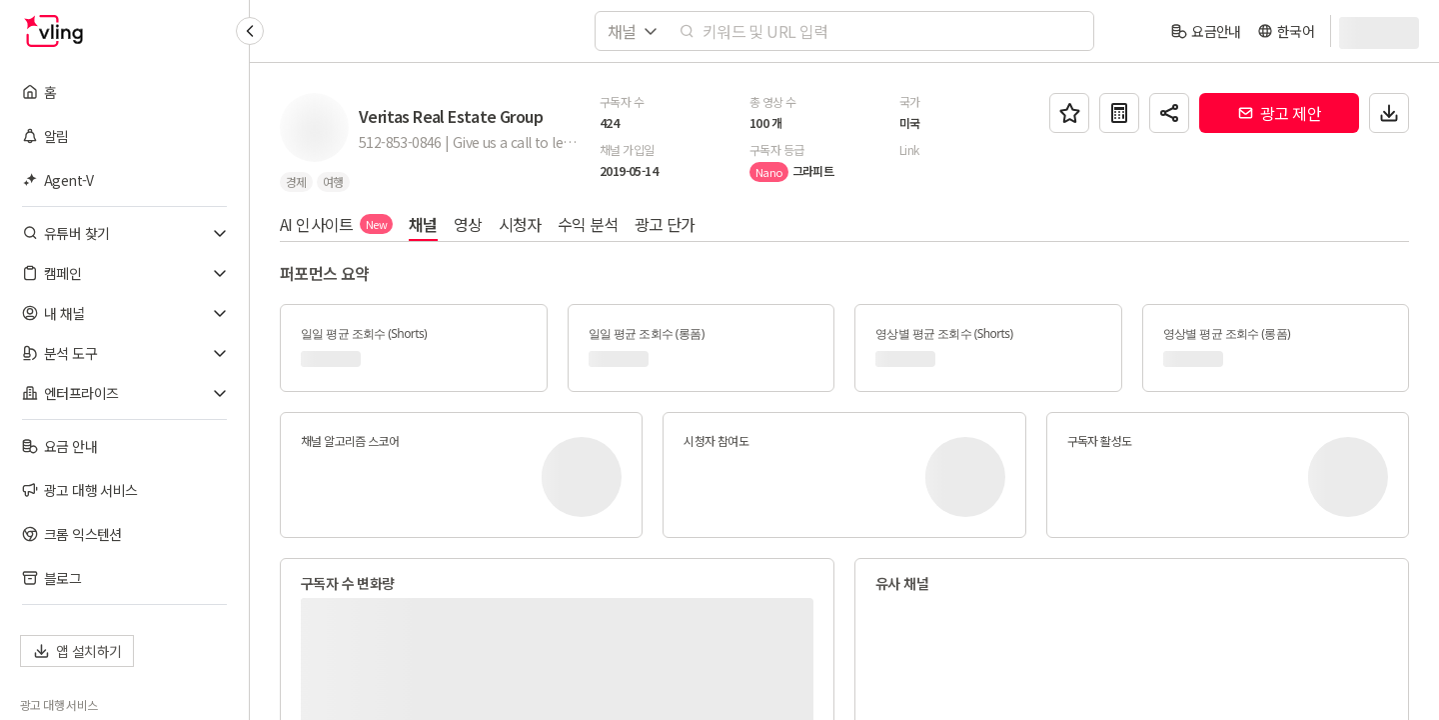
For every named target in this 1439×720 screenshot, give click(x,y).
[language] (1285, 31)
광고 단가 (665, 224)
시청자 (520, 224)
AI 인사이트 (336, 224)
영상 (468, 224)
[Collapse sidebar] (250, 31)
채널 (423, 224)
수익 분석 (588, 224)
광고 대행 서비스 (59, 705)
